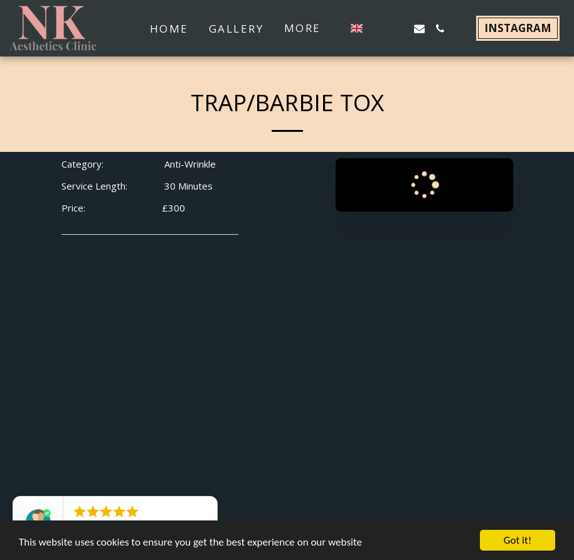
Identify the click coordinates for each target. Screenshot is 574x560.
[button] (378, 28)
